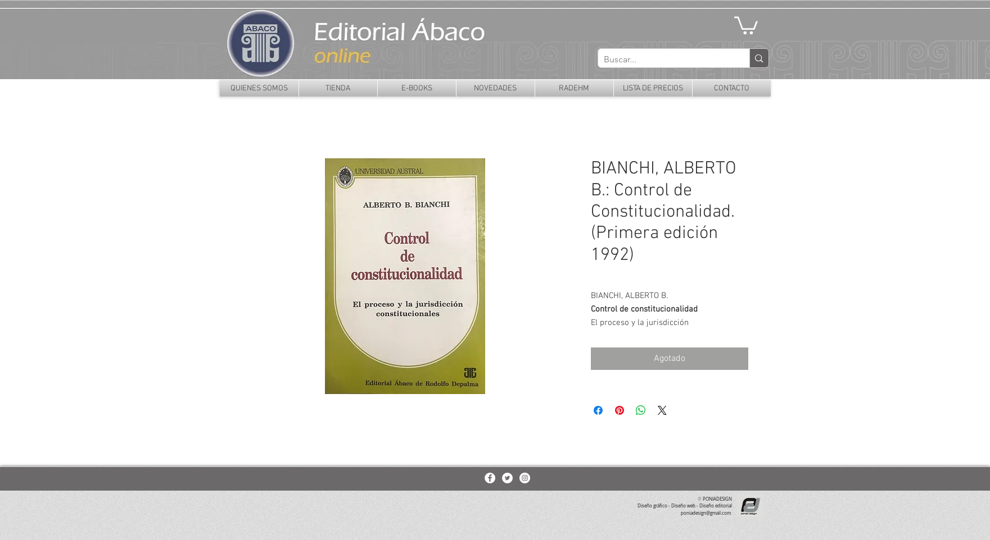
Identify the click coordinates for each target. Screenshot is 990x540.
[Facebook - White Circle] (490, 478)
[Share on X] (662, 410)
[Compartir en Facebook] (598, 410)
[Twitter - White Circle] (507, 478)
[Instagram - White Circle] (524, 478)
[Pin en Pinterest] (619, 410)
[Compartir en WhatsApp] (641, 410)
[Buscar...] (665, 59)
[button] (746, 24)
